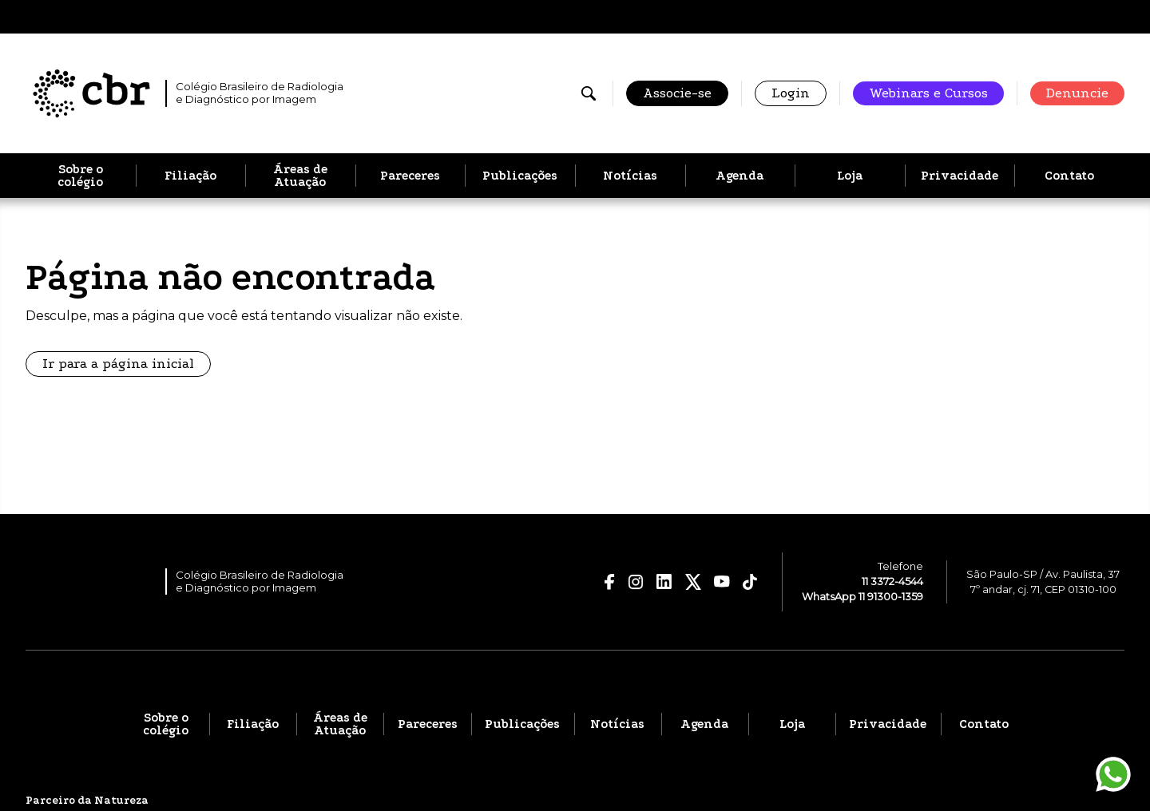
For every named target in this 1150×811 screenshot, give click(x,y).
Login (790, 93)
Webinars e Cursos (928, 93)
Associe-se (677, 93)
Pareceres (410, 175)
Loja (849, 175)
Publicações (519, 175)
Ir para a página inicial (118, 363)
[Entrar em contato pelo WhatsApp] (1113, 774)
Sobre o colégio (80, 175)
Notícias (630, 175)
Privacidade (959, 175)
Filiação (190, 175)
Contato (1069, 175)
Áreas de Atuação (300, 175)
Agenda (739, 175)
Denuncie (1077, 93)
